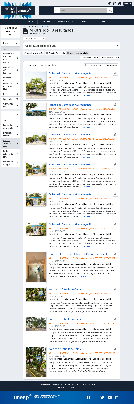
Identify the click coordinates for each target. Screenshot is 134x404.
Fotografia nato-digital (10, 126)
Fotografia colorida (10, 134)
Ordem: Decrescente (109, 57)
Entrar (127, 4)
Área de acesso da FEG (10, 143)
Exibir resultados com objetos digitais (101, 65)
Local (6, 43)
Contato (102, 22)
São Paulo (10, 99)
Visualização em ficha (55, 53)
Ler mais (86, 95)
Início (30, 22)
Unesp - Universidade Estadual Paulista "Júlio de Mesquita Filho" (84, 83)
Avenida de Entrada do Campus (66, 289)
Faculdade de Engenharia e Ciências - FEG (10, 83)
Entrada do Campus (10, 163)
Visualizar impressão (33, 53)
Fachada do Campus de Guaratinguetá (70, 73)
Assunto (7, 114)
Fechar (45, 26)
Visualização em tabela (77, 53)
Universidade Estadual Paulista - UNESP (10, 58)
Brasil (10, 95)
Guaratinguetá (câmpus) (10, 70)
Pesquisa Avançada (65, 22)
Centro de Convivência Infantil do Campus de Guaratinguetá (80, 254)
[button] (109, 3)
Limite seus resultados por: (11, 31)
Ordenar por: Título (89, 57)
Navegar (86, 22)
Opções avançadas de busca (41, 45)
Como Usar (45, 22)
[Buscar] (83, 10)
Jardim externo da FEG (10, 154)
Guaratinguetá (10, 105)
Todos (6, 49)
